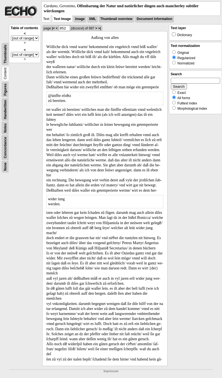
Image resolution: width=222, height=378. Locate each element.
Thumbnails (5, 54)
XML (92, 19)
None (5, 166)
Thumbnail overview (116, 19)
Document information (154, 19)
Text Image (62, 19)
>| (99, 28)
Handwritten (5, 109)
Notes (5, 128)
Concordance (5, 147)
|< (53, 28)
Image (80, 19)
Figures (5, 90)
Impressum (110, 371)
